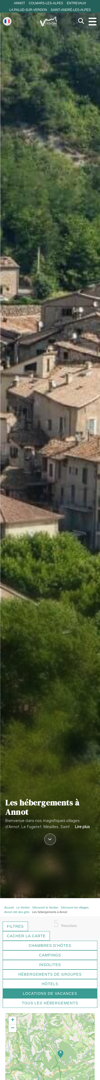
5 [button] (61, 1052)
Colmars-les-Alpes (46, 3)
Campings (50, 955)
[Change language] (7, 21)
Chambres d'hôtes (50, 945)
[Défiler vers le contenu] (50, 840)
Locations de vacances (50, 993)
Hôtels (50, 984)
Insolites (50, 965)
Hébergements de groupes (50, 974)
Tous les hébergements (50, 1003)
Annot (19, 3)
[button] (13, 1020)
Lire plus (82, 826)
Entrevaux (76, 3)
